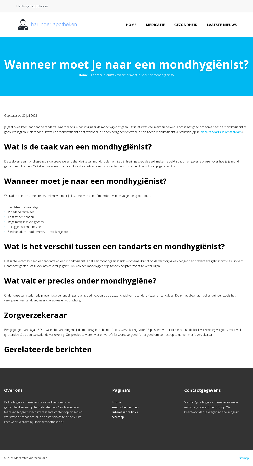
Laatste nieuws (222, 24)
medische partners (125, 407)
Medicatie (155, 24)
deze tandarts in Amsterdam (221, 132)
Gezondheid (185, 24)
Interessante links (125, 412)
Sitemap (118, 417)
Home (131, 24)
